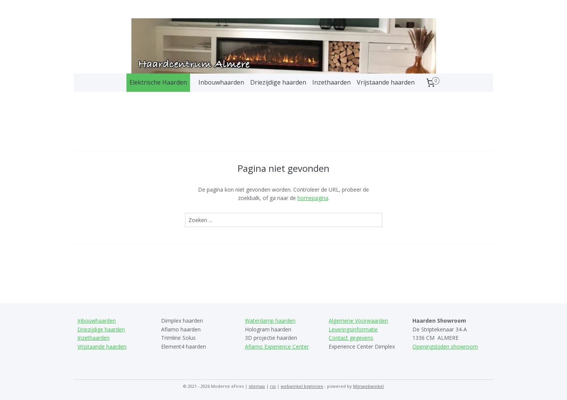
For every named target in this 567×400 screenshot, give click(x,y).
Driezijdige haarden (278, 82)
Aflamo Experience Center (277, 346)
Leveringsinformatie (353, 329)
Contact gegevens (351, 337)
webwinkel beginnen (302, 386)
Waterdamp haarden (270, 320)
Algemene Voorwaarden (358, 320)
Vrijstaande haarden (386, 82)
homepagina (312, 198)
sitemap (257, 386)
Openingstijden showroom (445, 346)
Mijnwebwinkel (368, 386)
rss (273, 386)
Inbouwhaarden (221, 82)
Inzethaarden (331, 82)
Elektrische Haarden (158, 82)
